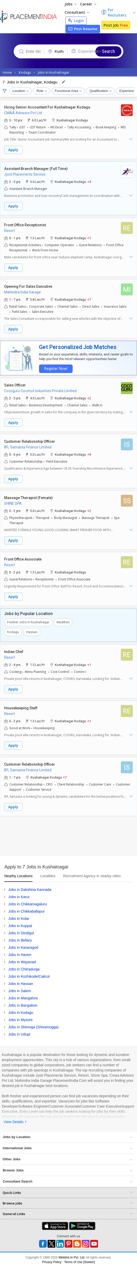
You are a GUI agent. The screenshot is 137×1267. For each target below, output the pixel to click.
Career (88, 4)
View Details (14, 1122)
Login (76, 20)
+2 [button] (89, 398)
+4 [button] (89, 181)
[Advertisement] (68, 838)
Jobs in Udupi (19, 1034)
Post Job (115, 25)
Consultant (77, 12)
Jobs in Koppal (20, 926)
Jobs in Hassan (20, 984)
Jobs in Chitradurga (24, 969)
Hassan (31, 632)
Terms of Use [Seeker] (79, 1262)
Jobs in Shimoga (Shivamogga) (33, 1027)
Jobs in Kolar (18, 918)
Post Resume (82, 28)
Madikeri (63, 622)
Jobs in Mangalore (23, 998)
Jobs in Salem (19, 991)
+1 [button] (89, 238)
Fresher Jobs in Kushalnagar (28, 622)
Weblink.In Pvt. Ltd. (71, 1257)
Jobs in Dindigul (21, 933)
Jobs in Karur (18, 897)
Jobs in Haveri (19, 955)
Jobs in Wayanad (22, 962)
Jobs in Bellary (20, 940)
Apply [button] (13, 149)
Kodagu (13, 632)
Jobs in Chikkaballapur (26, 911)
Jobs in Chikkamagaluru (27, 904)
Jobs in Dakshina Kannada (29, 890)
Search (108, 51)
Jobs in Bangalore (22, 1005)
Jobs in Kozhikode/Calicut (29, 976)
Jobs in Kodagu (20, 1013)
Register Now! (55, 369)
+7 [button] (89, 299)
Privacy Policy (52, 1262)
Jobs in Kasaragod (23, 947)
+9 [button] (89, 454)
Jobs (71, 4)
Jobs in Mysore (20, 1020)
